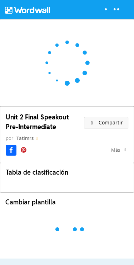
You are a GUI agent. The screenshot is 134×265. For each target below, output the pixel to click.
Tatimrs (25, 138)
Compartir (106, 122)
